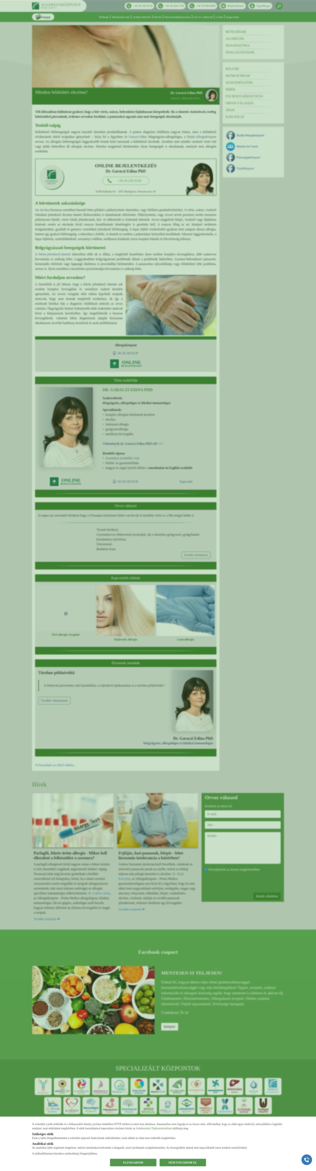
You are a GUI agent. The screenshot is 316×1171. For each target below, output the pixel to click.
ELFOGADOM (133, 1162)
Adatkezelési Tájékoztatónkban (154, 1128)
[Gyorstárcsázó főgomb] (306, 1159)
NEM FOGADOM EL (182, 1162)
